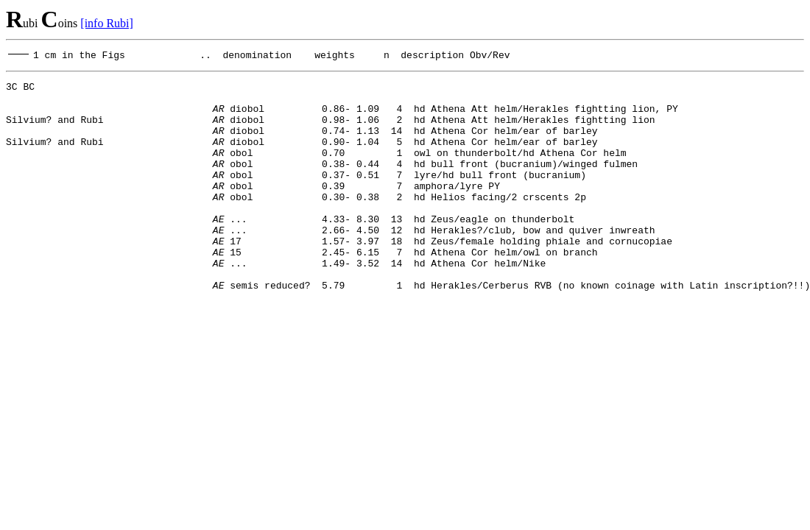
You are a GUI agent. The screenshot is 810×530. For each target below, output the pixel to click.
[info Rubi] (106, 23)
